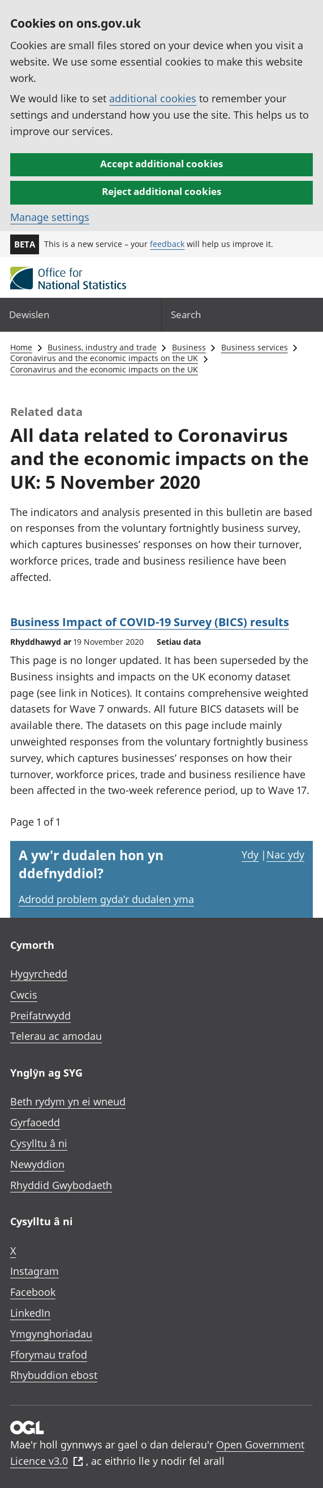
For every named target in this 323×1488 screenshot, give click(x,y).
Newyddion (37, 1164)
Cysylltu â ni (38, 1143)
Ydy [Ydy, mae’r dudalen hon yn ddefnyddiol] (250, 854)
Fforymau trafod (48, 1354)
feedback (167, 243)
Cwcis (23, 994)
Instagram (34, 1271)
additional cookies (152, 98)
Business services (254, 347)
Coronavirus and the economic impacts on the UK (104, 358)
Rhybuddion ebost (53, 1375)
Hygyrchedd (38, 974)
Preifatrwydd (40, 1015)
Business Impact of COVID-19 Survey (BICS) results (149, 622)
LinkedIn (30, 1313)
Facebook (32, 1292)
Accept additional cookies (161, 163)
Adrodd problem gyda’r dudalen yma (106, 899)
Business (189, 347)
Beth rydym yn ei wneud (68, 1101)
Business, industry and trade (102, 347)
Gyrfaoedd (35, 1122)
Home (21, 347)
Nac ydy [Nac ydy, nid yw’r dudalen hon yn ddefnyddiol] (285, 854)
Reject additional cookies (161, 191)
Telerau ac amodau (56, 1036)
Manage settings (49, 217)
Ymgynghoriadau (51, 1333)
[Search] (243, 314)
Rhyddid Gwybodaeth (61, 1185)
